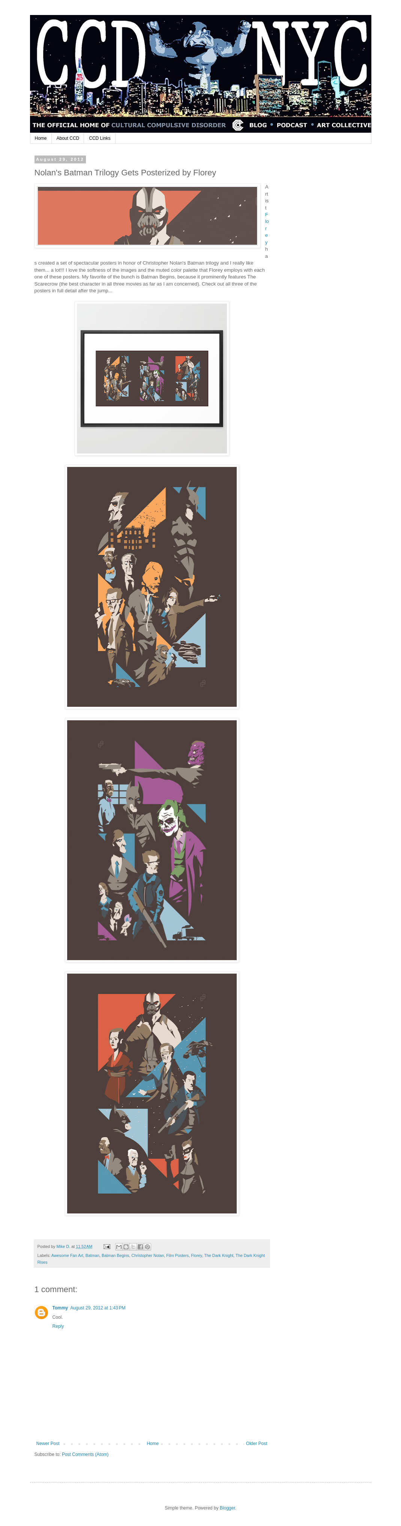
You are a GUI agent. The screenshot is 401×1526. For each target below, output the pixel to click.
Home (41, 138)
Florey (196, 1255)
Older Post (256, 1443)
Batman (92, 1255)
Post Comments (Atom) (85, 1454)
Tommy (60, 1308)
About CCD (68, 138)
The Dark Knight (218, 1255)
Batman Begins (115, 1255)
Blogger (227, 1508)
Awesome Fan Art (67, 1255)
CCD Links (99, 138)
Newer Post (48, 1443)
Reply (58, 1326)
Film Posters (177, 1255)
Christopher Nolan (147, 1255)
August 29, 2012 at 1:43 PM (97, 1308)
